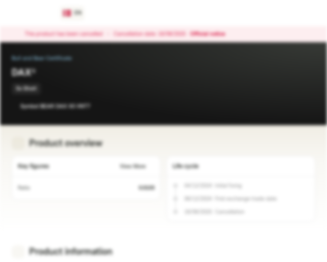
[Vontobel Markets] (31, 13)
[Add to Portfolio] (308, 106)
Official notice (211, 34)
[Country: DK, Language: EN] (72, 13)
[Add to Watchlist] (293, 106)
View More (137, 166)
